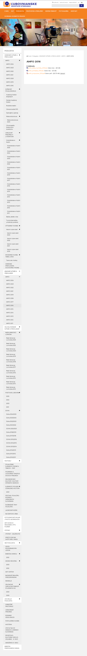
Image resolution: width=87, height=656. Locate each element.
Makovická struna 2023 (12, 121)
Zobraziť (62, 73)
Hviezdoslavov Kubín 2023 (13, 157)
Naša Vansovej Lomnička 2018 (11, 361)
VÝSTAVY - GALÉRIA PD (12, 534)
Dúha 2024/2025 (11, 414)
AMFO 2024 (10, 64)
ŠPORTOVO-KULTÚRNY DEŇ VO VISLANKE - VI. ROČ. (11, 637)
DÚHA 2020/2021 (11, 428)
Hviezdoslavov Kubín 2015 (13, 190)
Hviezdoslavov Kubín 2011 (13, 212)
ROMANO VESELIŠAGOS (9, 616)
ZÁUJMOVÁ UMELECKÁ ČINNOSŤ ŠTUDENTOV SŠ (12, 586)
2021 (7, 407)
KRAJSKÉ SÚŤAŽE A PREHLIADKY (12, 272)
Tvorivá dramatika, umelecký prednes (12, 221)
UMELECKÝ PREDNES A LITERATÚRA (12, 134)
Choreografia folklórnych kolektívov (10, 127)
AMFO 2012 (9, 320)
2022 (7, 557)
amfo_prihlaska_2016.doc (36, 70)
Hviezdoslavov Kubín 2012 (13, 207)
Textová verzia (64, 2)
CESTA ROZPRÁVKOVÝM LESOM (11, 548)
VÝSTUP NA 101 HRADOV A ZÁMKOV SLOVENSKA (11, 630)
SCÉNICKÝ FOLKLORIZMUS (12, 90)
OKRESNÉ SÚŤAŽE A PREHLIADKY (12, 56)
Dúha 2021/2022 (11, 425)
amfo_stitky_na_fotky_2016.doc (38, 68)
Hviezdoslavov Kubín (13, 141)
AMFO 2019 (9, 82)
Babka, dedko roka (12, 217)
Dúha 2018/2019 (11, 432)
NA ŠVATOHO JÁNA (11, 514)
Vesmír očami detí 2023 (12, 234)
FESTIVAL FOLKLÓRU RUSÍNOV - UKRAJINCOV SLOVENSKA (12, 498)
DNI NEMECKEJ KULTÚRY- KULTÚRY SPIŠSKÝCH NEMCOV (12, 481)
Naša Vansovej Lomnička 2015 (11, 377)
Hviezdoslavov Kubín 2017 (13, 179)
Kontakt (74, 11)
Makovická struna (13, 116)
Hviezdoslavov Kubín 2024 (13, 152)
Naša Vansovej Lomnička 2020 (11, 350)
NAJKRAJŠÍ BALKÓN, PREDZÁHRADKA (12, 576)
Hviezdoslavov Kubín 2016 (13, 185)
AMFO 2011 (9, 323)
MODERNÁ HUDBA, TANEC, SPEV (12, 256)
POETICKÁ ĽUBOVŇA (12, 393)
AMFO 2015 (9, 309)
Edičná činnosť (50, 11)
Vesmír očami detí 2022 (12, 239)
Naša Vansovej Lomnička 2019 (11, 355)
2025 (7, 396)
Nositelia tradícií (11, 105)
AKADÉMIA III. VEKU (11, 643)
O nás (6, 11)
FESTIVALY (12, 461)
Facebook (55, 2)
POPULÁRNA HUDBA (12, 621)
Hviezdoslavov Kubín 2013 (13, 201)
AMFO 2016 (9, 85)
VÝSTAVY (12, 530)
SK (82, 2)
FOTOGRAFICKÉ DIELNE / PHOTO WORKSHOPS (12, 518)
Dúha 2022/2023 (11, 421)
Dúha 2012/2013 (11, 450)
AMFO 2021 (9, 75)
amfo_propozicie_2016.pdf (36, 73)
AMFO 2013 (9, 316)
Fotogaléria (63, 11)
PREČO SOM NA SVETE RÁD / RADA (11, 538)
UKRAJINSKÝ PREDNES (9, 611)
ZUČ (12, 11)
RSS (78, 2)
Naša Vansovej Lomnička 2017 (11, 366)
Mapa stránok (73, 2)
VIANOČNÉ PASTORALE (9, 605)
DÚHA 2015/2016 (11, 439)
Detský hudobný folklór (11, 101)
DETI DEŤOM (9, 572)
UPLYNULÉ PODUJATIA (12, 600)
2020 (7, 595)
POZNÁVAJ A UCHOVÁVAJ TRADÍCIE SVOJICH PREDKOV (12, 473)
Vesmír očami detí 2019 (12, 250)
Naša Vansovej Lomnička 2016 (11, 371)
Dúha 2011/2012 (11, 453)
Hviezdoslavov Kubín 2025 (13, 146)
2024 (7, 400)
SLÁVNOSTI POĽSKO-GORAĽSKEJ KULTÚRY (12, 487)
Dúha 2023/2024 (11, 418)
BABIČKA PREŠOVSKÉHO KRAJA (12, 647)
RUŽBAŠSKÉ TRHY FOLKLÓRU (11, 505)
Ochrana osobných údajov (14, 16)
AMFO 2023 (10, 68)
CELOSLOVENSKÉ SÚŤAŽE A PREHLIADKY (12, 328)
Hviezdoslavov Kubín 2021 (13, 168)
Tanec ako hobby (11, 260)
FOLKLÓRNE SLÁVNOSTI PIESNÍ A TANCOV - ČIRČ (12, 466)
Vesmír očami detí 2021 (12, 245)
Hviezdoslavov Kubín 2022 (13, 163)
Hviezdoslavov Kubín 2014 (13, 196)
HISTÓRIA (8, 624)
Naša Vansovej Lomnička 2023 (11, 339)
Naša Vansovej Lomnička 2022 (11, 344)
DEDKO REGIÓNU (12, 561)
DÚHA (12, 410)
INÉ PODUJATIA (12, 543)
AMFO (12, 60)
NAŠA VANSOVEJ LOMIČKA (12, 333)
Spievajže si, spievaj (12, 113)
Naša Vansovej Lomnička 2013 (11, 388)
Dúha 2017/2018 (11, 436)
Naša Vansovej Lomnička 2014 (11, 382)
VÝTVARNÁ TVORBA (12, 226)
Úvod (29, 56)
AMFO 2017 (9, 302)
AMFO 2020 (10, 78)
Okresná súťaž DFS (12, 109)
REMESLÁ (8, 581)
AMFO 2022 (9, 71)
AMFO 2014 (9, 312)
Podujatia (20, 11)
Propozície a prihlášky (34, 11)
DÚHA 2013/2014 (11, 446)
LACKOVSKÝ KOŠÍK (11, 510)
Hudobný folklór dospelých (11, 95)
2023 (7, 403)
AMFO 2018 (9, 298)
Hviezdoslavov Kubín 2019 (13, 174)
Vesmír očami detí (13, 229)
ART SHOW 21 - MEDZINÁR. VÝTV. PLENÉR (10, 525)
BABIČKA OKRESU (12, 554)
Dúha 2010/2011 (11, 457)
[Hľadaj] (65, 5)
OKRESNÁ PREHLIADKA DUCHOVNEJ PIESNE (12, 265)
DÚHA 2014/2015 (11, 443)
